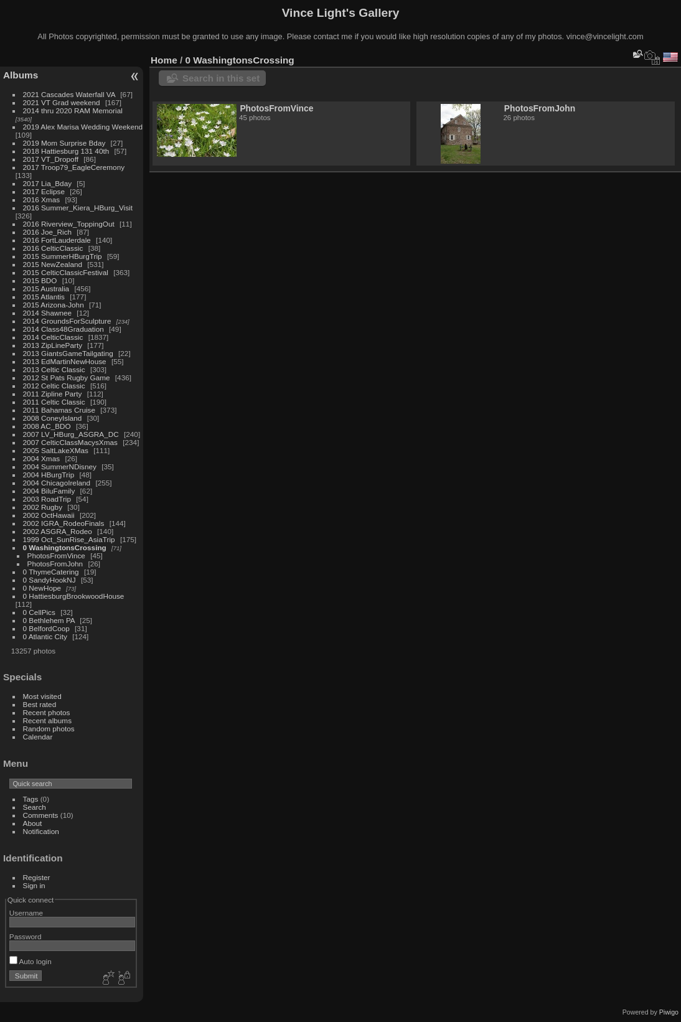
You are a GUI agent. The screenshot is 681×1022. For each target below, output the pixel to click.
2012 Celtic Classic (54, 386)
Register (36, 877)
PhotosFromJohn (55, 564)
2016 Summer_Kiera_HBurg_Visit (78, 208)
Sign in (34, 885)
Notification (41, 831)
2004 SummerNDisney (59, 466)
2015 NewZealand (53, 264)
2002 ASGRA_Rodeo (57, 531)
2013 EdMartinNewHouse (64, 361)
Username (26, 913)
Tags (31, 799)
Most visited (42, 696)
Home (164, 60)
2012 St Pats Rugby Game (66, 377)
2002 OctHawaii (49, 515)
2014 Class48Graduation (63, 329)
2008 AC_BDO (47, 426)
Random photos (49, 728)
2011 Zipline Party (52, 394)
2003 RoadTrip (47, 499)
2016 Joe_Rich (47, 232)
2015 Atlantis (44, 297)
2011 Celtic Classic (54, 402)
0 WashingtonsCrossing (64, 547)
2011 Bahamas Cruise (59, 410)
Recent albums (47, 720)
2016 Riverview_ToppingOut (69, 224)
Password (25, 936)
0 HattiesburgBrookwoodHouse (73, 596)
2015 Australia (46, 288)
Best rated (40, 704)
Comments (41, 815)
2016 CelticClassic (53, 248)
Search (34, 807)
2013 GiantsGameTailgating (68, 353)
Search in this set (221, 78)
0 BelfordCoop (46, 628)
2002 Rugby (42, 507)
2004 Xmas (41, 458)
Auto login (30, 961)
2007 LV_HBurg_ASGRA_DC (71, 434)
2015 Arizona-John (53, 305)
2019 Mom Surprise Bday (64, 143)
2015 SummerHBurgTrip (62, 256)
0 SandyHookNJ (49, 580)
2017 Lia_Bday (47, 183)
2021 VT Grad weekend (61, 102)
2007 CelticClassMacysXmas (70, 442)
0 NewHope (42, 588)
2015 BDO (40, 280)
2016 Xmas (41, 199)
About (32, 823)
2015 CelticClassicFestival (65, 272)
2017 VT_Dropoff (50, 159)
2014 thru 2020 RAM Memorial (73, 110)
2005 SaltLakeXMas (55, 450)
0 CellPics (39, 612)
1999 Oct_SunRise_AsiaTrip (69, 539)
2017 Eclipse (44, 191)
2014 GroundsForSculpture (67, 321)
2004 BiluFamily (49, 491)
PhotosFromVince (56, 555)
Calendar (38, 737)
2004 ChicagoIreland (57, 483)
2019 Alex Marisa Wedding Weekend (83, 127)
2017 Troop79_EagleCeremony (74, 167)
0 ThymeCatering (51, 572)
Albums (20, 75)
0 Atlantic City (45, 636)
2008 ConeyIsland (52, 418)
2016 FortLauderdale (57, 240)
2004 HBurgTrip (49, 475)
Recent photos (46, 712)
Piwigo (669, 1012)
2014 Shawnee (47, 313)
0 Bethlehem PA (49, 620)
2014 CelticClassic (53, 337)
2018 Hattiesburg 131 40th (66, 151)
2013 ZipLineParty (53, 345)
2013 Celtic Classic (54, 369)
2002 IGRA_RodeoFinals (64, 523)
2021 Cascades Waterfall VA (69, 94)
